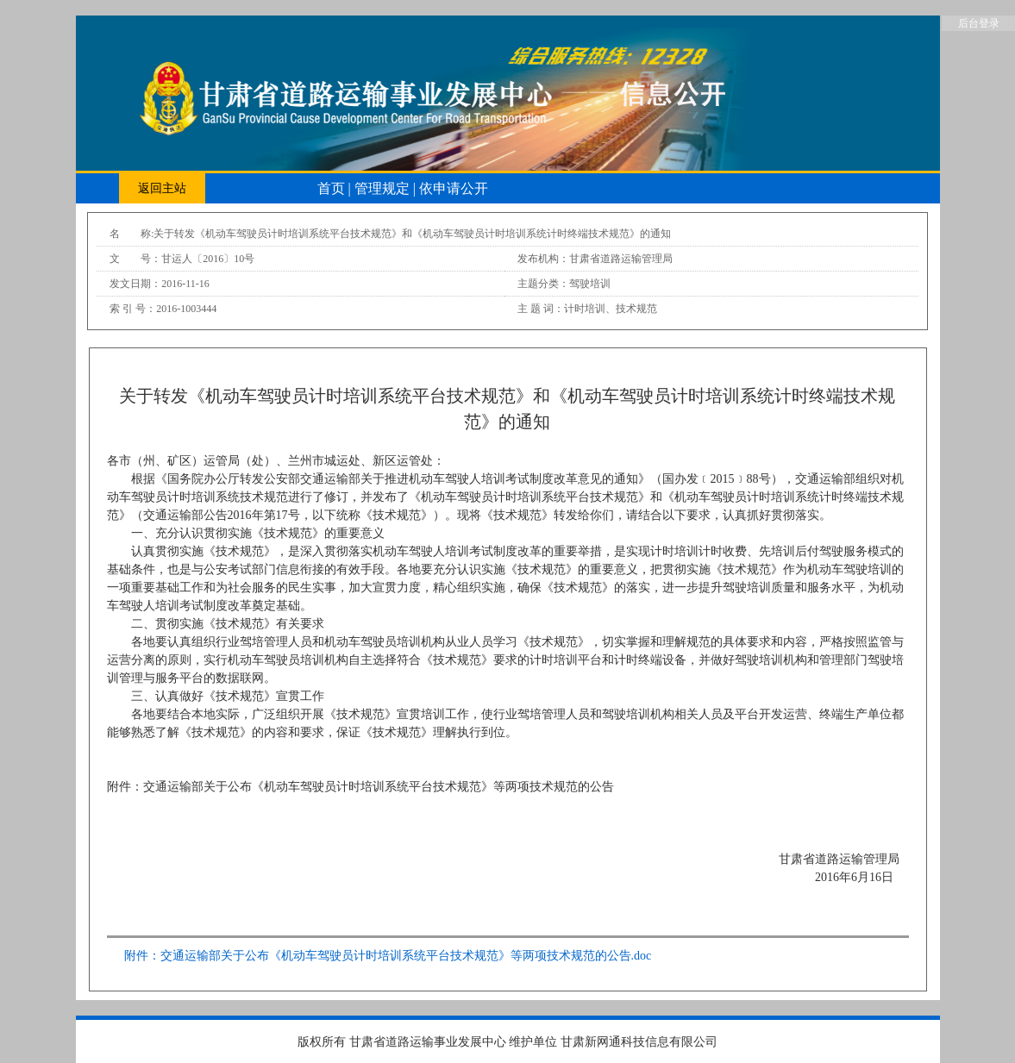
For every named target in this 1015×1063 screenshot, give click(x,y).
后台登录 (978, 23)
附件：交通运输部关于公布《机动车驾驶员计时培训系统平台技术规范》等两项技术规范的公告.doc (388, 955)
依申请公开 (453, 188)
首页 (332, 188)
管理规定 (383, 188)
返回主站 (162, 188)
